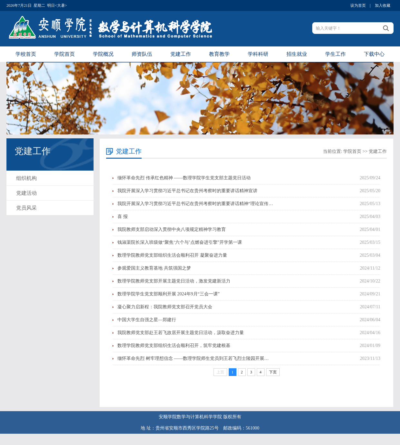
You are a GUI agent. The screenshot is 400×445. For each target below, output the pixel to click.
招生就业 (296, 54)
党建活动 (26, 193)
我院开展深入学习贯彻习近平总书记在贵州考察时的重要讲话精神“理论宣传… (195, 203)
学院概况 (103, 54)
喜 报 (122, 216)
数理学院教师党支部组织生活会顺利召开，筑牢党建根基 (173, 345)
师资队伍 (142, 54)
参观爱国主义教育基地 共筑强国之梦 (154, 268)
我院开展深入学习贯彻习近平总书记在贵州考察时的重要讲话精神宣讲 (187, 190)
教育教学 (219, 54)
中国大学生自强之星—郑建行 (146, 319)
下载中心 (374, 54)
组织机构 (26, 178)
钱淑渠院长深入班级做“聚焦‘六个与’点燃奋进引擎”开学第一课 (179, 242)
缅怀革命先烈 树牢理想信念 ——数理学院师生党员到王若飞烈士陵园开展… (193, 358)
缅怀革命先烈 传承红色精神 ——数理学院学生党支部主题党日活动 (184, 177)
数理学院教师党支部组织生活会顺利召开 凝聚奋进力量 (172, 255)
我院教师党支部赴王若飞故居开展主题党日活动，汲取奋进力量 (180, 332)
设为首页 (358, 5)
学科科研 (258, 54)
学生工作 (335, 54)
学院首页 (64, 54)
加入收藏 (382, 5)
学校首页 (25, 54)
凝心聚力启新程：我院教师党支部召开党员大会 (164, 306)
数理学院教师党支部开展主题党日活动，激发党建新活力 (173, 281)
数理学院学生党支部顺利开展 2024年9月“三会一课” (168, 294)
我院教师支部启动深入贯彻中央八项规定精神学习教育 (171, 229)
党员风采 (26, 208)
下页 (273, 372)
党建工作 (180, 54)
